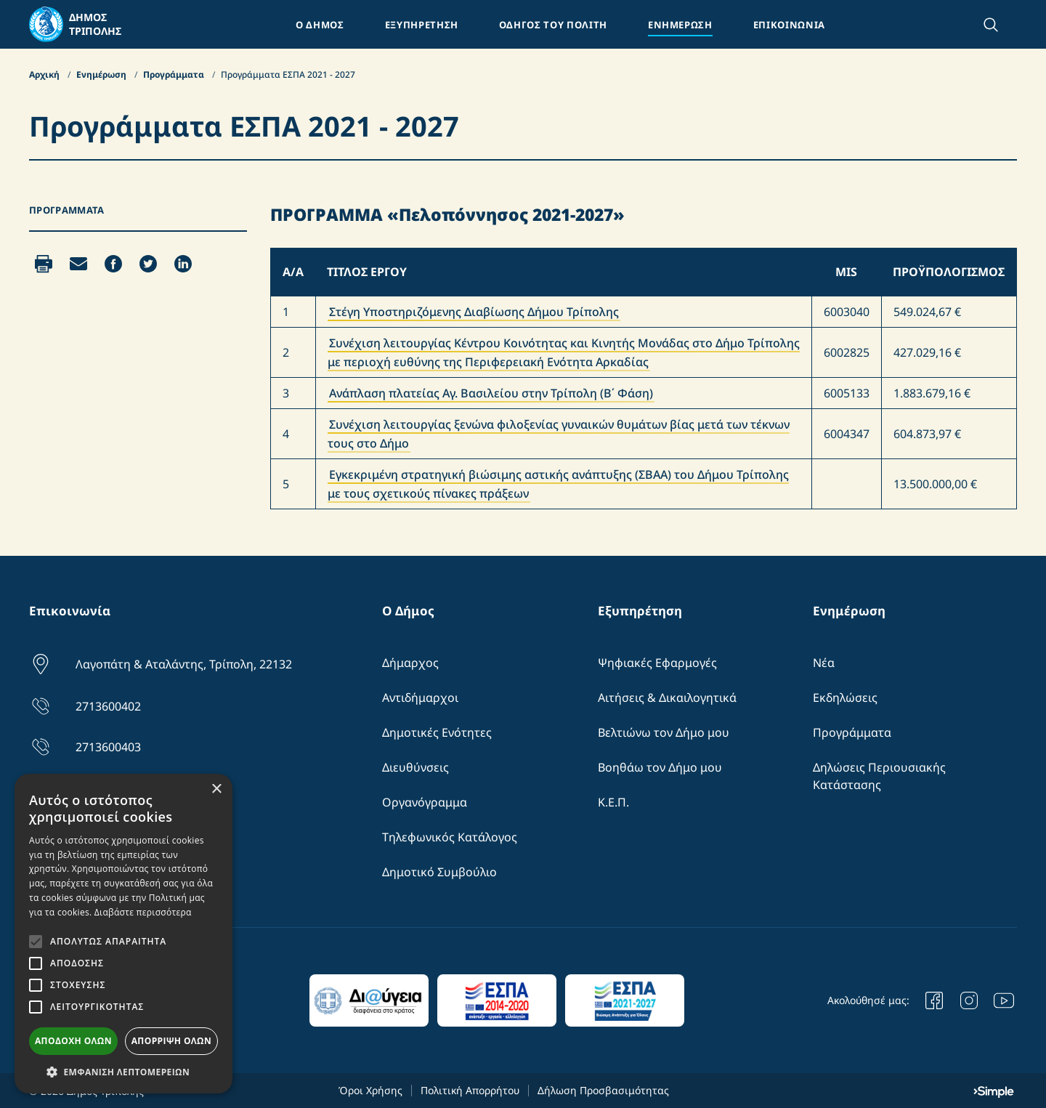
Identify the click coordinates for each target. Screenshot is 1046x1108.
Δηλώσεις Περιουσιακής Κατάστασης (879, 776)
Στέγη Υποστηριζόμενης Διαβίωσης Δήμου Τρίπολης (474, 312)
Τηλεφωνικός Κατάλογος (449, 837)
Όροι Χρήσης (370, 1090)
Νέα (824, 663)
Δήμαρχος (410, 663)
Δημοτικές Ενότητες (437, 732)
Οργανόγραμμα (424, 802)
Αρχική (45, 74)
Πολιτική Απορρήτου (470, 1090)
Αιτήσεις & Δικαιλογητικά (667, 697)
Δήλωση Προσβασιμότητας (603, 1090)
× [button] (216, 789)
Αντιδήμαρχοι (420, 697)
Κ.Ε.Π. (613, 802)
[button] (123, 1071)
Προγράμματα (174, 74)
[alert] (123, 933)
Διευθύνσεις (415, 767)
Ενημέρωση (102, 74)
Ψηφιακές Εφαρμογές (657, 663)
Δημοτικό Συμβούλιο (439, 872)
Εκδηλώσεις (845, 697)
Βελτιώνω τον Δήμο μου (663, 732)
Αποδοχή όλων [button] (73, 1041)
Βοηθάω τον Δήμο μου (660, 767)
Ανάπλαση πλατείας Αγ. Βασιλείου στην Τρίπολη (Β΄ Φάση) (491, 393)
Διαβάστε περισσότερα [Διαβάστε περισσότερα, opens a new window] (143, 912)
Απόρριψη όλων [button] (171, 1041)
